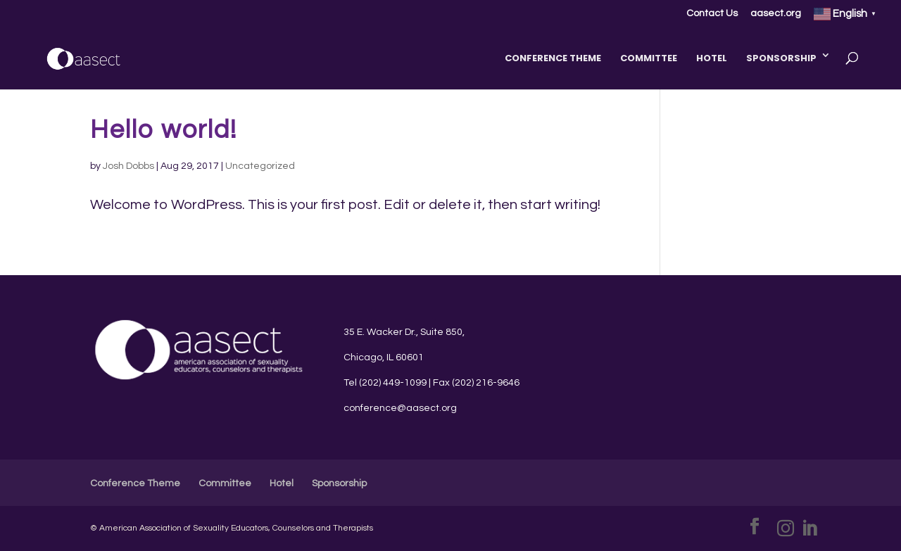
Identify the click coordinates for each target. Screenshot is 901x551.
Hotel (711, 58)
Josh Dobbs (128, 166)
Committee (648, 58)
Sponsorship (781, 58)
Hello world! (163, 130)
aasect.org (775, 13)
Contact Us (712, 13)
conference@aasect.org (400, 408)
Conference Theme (553, 58)
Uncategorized (260, 166)
